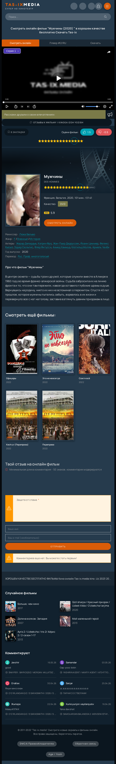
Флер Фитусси (43, 247)
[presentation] (43, 512)
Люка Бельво (27, 234)
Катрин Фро (45, 243)
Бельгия (61, 197)
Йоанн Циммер (89, 243)
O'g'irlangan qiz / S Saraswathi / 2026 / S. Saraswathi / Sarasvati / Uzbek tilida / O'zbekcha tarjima (30, 693)
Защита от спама (27, 499)
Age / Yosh (55, 754)
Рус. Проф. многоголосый (33, 256)
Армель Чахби (100, 247)
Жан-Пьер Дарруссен (66, 243)
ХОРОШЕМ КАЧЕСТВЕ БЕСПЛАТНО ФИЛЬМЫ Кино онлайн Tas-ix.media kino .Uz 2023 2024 (58, 578)
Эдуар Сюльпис (23, 247)
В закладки (16, 132)
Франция (49, 197)
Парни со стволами (73, 693)
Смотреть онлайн (60, 222)
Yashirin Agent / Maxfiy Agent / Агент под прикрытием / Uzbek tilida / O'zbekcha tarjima (85, 672)
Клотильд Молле (81, 247)
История (35, 239)
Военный (22, 239)
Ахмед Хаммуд (61, 247)
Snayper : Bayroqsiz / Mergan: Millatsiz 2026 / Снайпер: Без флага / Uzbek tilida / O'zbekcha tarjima (30, 672)
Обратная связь (85, 743)
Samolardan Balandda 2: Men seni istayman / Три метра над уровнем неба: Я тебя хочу (85, 714)
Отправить (58, 546)
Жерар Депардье (26, 243)
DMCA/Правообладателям (37, 743)
